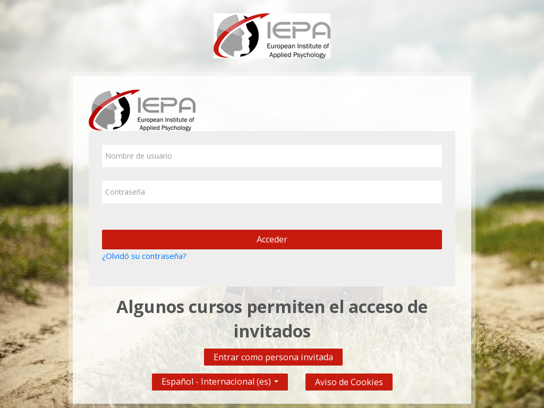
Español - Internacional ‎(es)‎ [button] (220, 379)
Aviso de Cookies (349, 382)
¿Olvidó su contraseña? (144, 255)
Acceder (272, 239)
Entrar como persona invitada (273, 357)
